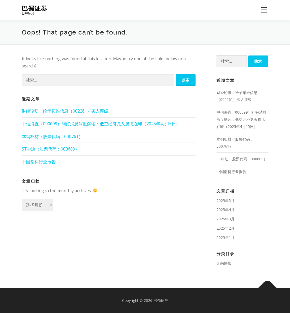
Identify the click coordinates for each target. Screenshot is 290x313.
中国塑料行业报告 (39, 162)
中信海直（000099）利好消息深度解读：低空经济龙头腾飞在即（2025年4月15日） (101, 124)
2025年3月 (226, 218)
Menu (264, 10)
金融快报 (224, 263)
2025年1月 (226, 237)
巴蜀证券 (34, 8)
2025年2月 (226, 228)
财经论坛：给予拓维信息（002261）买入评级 (65, 111)
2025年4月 (226, 209)
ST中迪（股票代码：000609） (50, 149)
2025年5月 (226, 200)
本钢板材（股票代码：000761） (52, 136)
